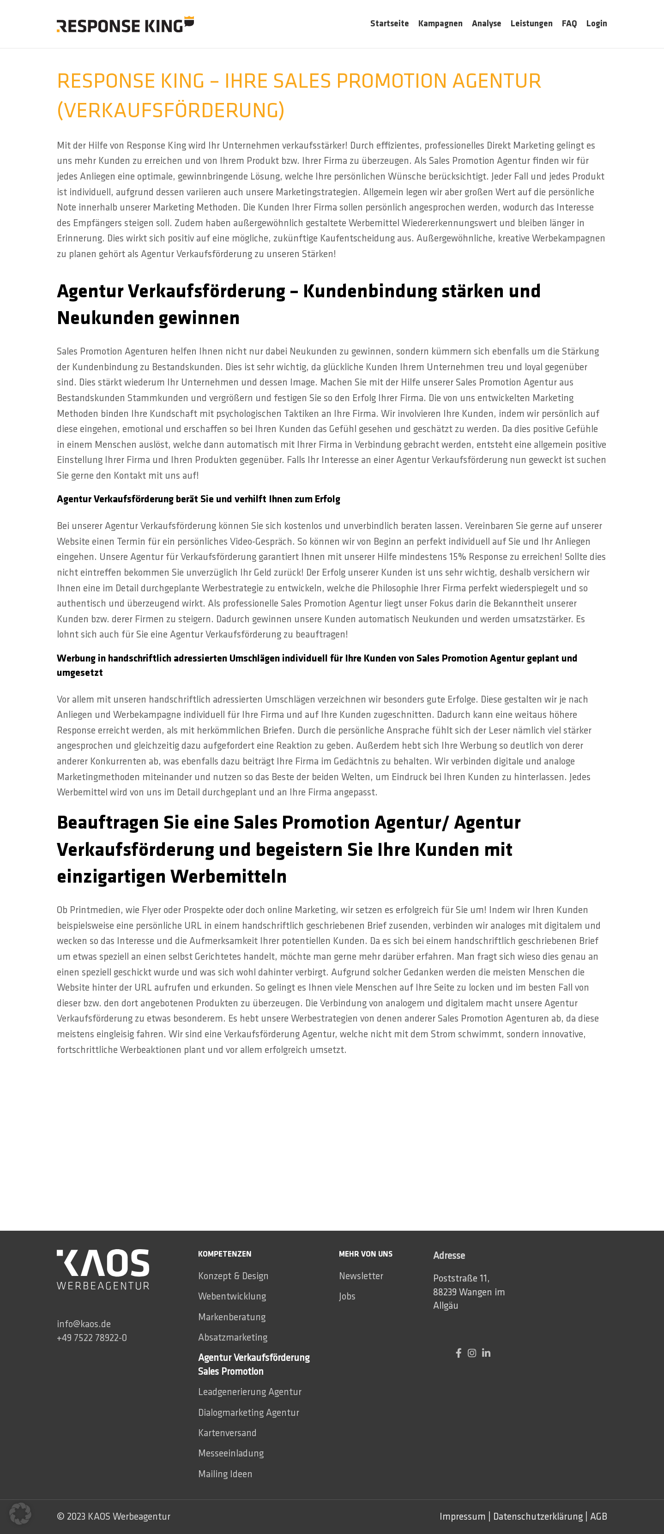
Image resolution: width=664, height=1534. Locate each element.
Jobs (347, 1296)
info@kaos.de (84, 1324)
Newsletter (361, 1276)
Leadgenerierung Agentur (250, 1392)
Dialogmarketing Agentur (248, 1413)
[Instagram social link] (475, 1353)
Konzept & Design (233, 1276)
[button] (20, 1513)
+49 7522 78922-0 (92, 1338)
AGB (598, 1516)
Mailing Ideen (225, 1474)
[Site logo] (125, 22)
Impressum (463, 1516)
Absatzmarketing (232, 1337)
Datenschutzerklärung (538, 1516)
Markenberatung (232, 1317)
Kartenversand (227, 1433)
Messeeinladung (231, 1453)
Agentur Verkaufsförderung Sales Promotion (253, 1364)
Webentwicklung (232, 1296)
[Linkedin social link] (486, 1353)
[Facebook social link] (462, 1353)
